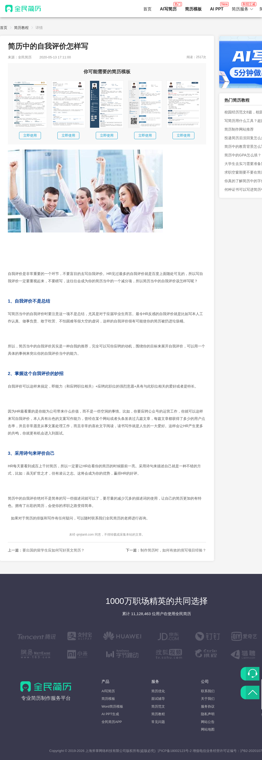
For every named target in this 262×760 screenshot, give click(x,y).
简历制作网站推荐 (239, 129)
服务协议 (208, 706)
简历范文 (158, 706)
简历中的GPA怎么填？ (242, 155)
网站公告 (208, 722)
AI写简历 (108, 691)
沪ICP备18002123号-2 (175, 751)
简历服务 (243, 7)
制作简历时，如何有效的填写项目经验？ (173, 550)
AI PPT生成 (110, 714)
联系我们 (208, 691)
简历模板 (108, 699)
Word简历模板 (112, 706)
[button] (243, 9)
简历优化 (158, 691)
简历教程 (21, 28)
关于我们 (208, 699)
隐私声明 (208, 714)
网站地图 (208, 729)
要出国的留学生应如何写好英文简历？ (53, 550)
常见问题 (158, 722)
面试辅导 (158, 699)
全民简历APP (112, 722)
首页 (147, 9)
